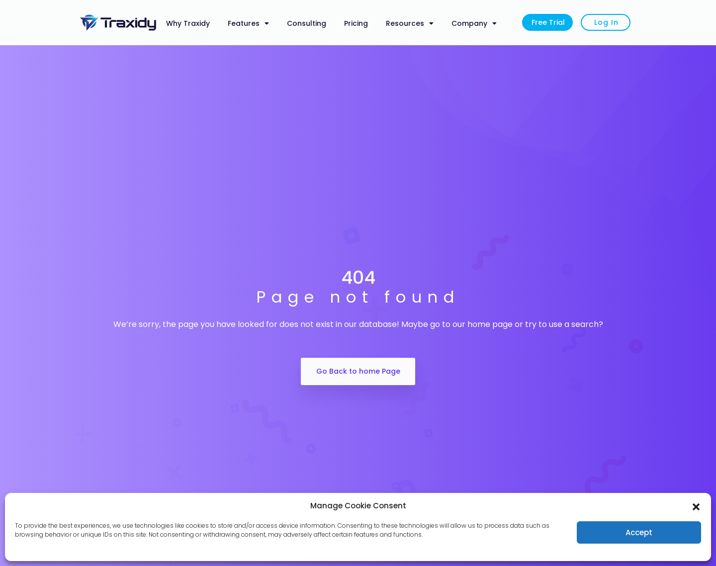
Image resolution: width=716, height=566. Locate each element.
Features (248, 23)
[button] (696, 506)
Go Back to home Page (358, 371)
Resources (410, 23)
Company (474, 23)
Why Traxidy (188, 23)
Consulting (306, 23)
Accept (639, 532)
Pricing (356, 23)
